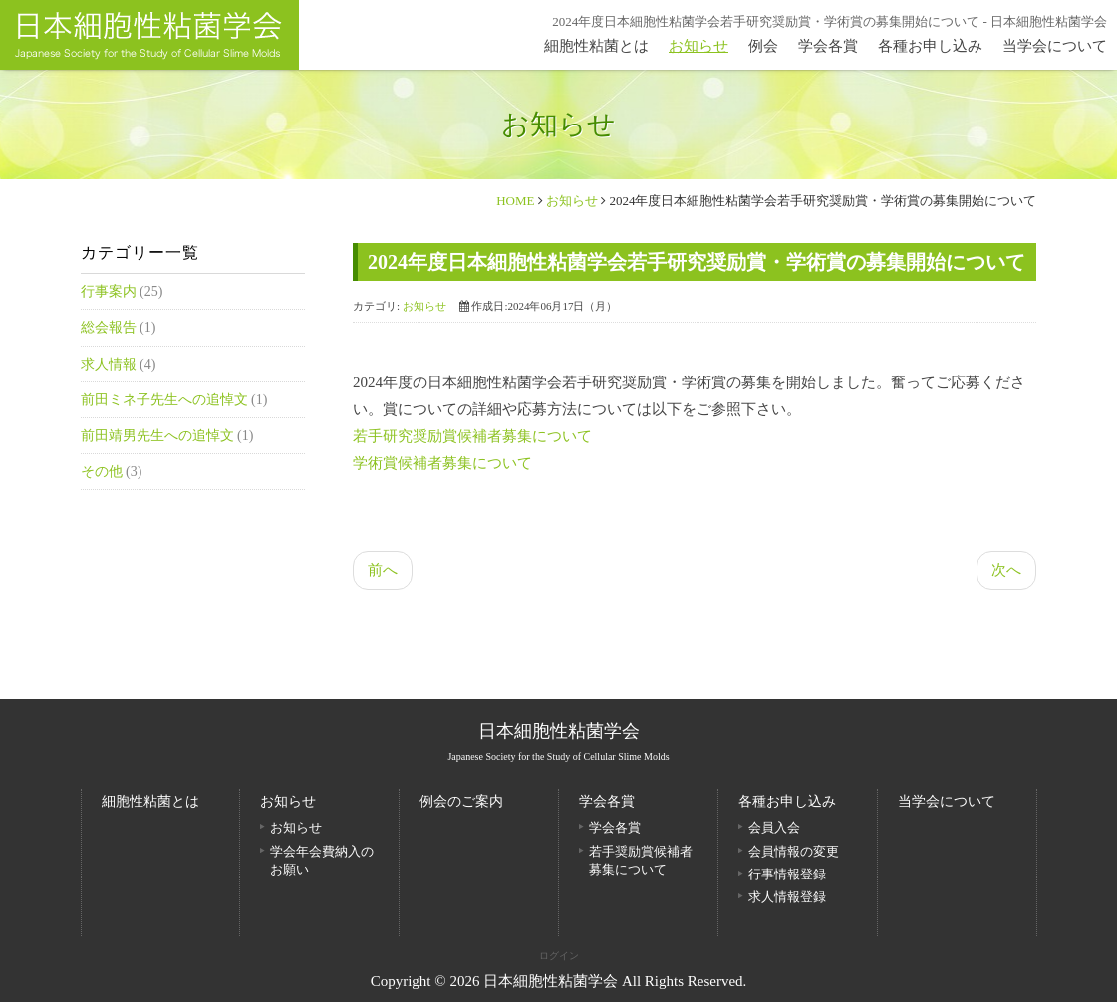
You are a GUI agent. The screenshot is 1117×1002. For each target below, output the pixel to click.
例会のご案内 (461, 801)
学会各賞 (828, 46)
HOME (515, 200)
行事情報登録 (787, 874)
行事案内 (110, 291)
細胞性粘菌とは (596, 46)
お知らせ (698, 46)
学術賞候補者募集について (442, 463)
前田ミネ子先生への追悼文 (166, 399)
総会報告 (110, 327)
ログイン (559, 955)
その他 (104, 471)
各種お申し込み (930, 46)
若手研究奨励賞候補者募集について (472, 436)
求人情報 (110, 364)
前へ (383, 570)
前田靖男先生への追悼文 (159, 435)
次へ (1006, 570)
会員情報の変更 (793, 851)
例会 (763, 46)
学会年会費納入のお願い (322, 860)
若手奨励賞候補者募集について (641, 860)
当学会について (1054, 46)
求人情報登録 (787, 896)
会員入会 (774, 827)
